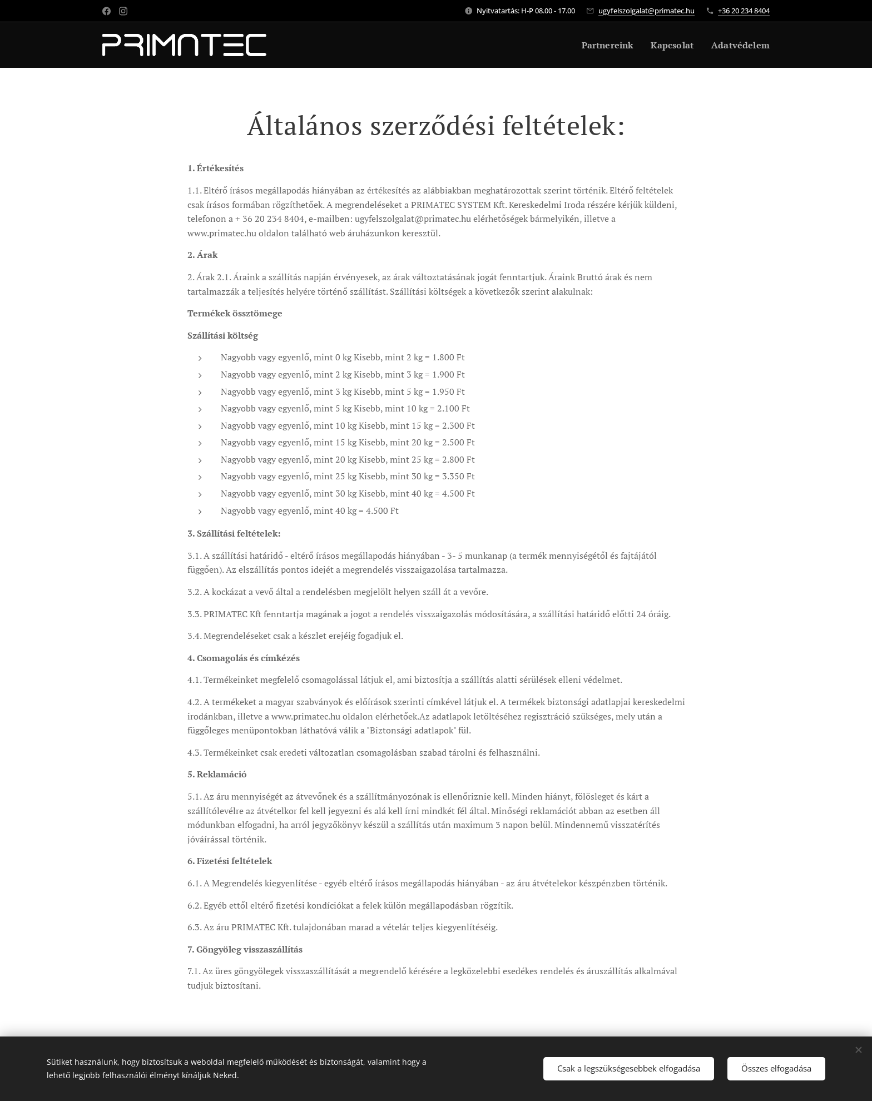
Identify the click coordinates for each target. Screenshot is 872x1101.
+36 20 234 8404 (744, 11)
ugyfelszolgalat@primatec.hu (646, 11)
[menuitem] (601, 45)
